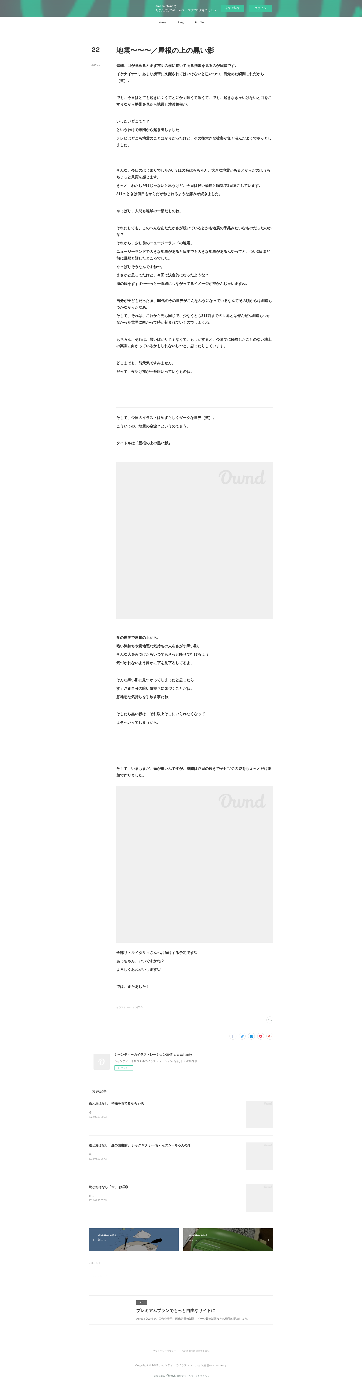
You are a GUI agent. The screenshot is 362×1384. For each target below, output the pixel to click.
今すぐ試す (232, 8)
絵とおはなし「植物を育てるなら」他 (116, 1103)
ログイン (260, 8)
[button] (162, 23)
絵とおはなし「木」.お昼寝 (108, 1187)
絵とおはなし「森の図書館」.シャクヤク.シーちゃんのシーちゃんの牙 (140, 1145)
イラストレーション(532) (129, 1007)
